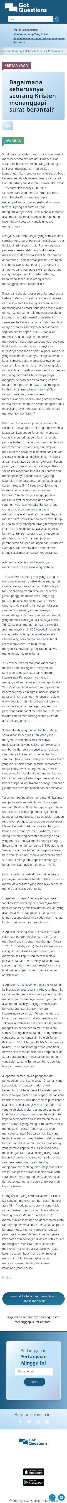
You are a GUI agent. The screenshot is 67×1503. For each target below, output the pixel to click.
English (7, 1277)
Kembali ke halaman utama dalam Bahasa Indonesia (33, 1298)
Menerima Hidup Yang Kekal (30, 34)
